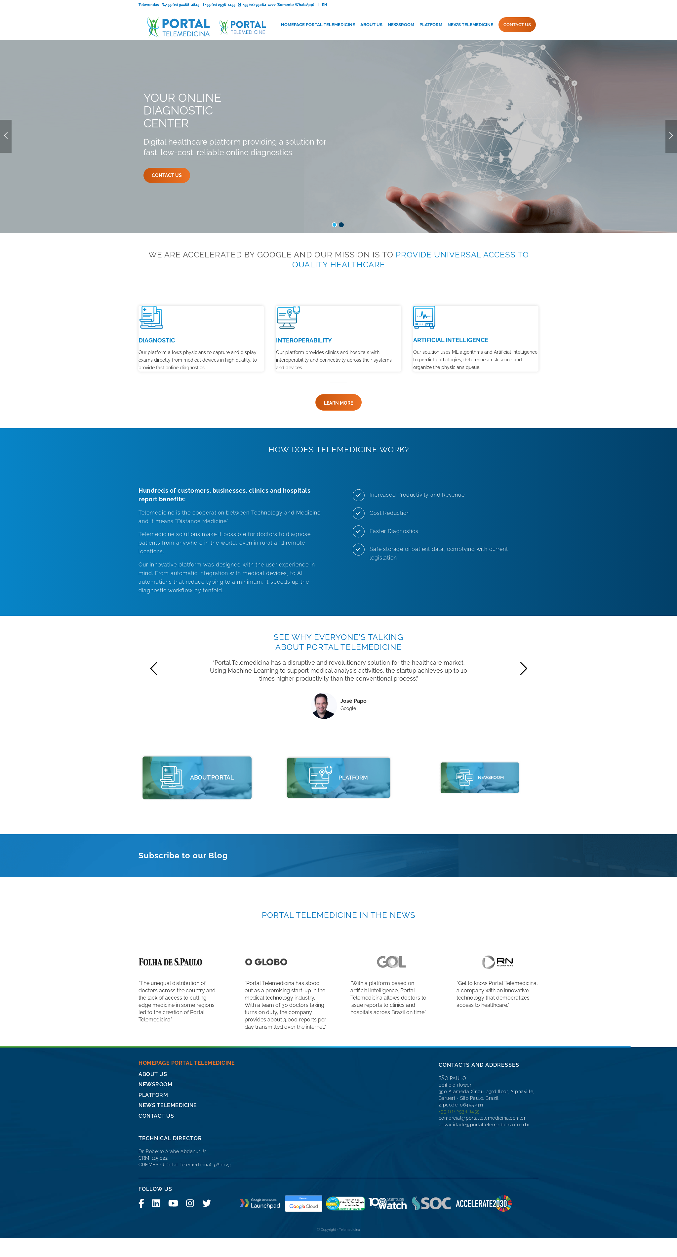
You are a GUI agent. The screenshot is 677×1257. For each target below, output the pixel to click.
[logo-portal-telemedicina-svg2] (202, 27)
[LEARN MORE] (338, 340)
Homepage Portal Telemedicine (187, 1009)
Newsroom (155, 1030)
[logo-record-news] (497, 908)
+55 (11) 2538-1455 (459, 1057)
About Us (153, 1020)
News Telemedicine (168, 1051)
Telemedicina (349, 1176)
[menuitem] (318, 25)
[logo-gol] (391, 908)
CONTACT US (156, 1062)
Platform (153, 1041)
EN (324, 5)
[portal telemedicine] (171, 723)
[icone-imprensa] (458, 724)
